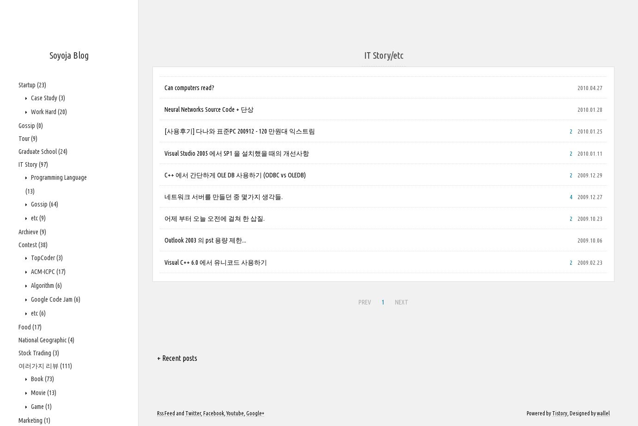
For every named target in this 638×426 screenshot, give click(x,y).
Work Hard (48, 112)
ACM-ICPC (48, 271)
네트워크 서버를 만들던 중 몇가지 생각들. (223, 197)
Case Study (47, 98)
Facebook (213, 413)
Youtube (235, 413)
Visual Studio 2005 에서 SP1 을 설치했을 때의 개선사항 (236, 153)
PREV (364, 302)
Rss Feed (166, 413)
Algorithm (46, 285)
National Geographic (46, 340)
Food (30, 327)
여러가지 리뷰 (45, 366)
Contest (33, 245)
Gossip (30, 125)
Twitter (193, 413)
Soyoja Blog (69, 55)
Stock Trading (38, 353)
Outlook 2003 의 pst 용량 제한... (205, 240)
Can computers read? (189, 87)
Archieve (32, 232)
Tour (27, 138)
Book (42, 379)
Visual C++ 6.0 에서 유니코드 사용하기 (215, 262)
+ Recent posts (177, 358)
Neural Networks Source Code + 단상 (209, 109)
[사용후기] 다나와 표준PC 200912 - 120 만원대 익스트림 (239, 131)
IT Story (33, 164)
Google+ (255, 413)
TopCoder (46, 258)
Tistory (559, 413)
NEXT (401, 302)
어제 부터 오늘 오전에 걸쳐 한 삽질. (214, 218)
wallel (603, 413)
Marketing (34, 420)
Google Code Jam (55, 299)
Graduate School (42, 151)
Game (41, 406)
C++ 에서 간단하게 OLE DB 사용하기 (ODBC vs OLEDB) (235, 175)
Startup (32, 85)
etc (38, 218)
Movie (43, 392)
